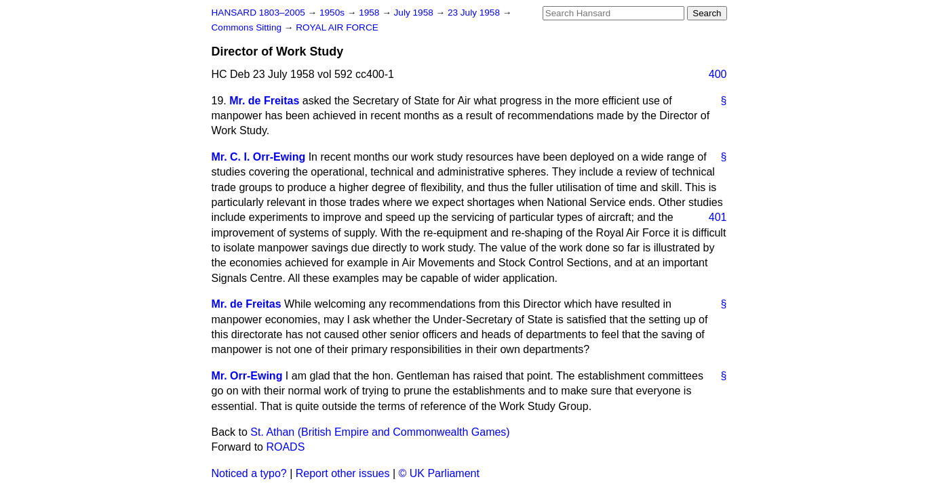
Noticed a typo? (249, 473)
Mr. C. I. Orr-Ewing (259, 157)
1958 (370, 12)
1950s (333, 12)
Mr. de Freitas (264, 100)
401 (718, 217)
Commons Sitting (248, 27)
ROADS (285, 447)
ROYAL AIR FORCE (337, 27)
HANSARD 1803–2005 (258, 12)
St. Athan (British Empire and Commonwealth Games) (379, 432)
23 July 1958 (475, 12)
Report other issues (343, 473)
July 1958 (415, 12)
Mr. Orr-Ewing (247, 376)
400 (718, 74)
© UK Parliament (439, 473)
